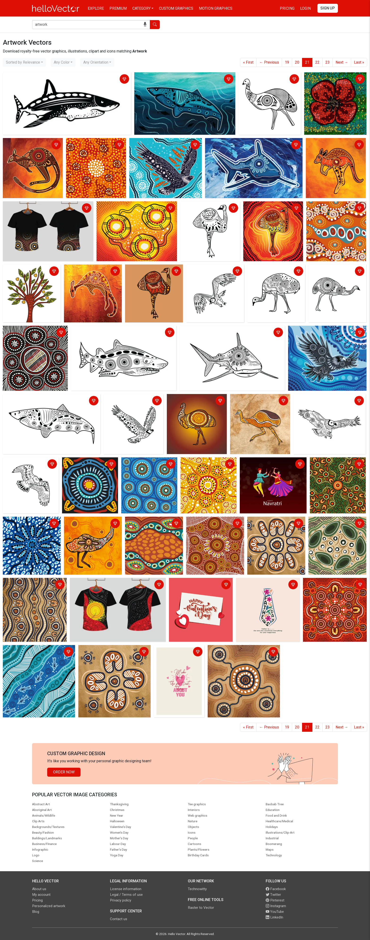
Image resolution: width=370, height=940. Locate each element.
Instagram (276, 906)
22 (317, 62)
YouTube (275, 912)
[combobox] (24, 62)
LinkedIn (274, 917)
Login (305, 8)
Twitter (273, 894)
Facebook (276, 889)
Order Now (64, 772)
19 (287, 62)
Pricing (287, 8)
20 (297, 62)
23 (327, 62)
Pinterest (275, 900)
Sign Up (327, 8)
